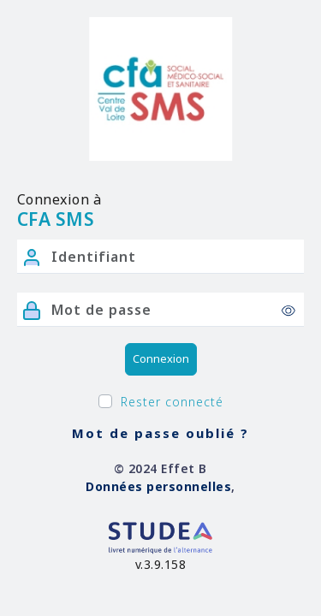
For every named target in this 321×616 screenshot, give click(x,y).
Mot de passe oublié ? (160, 432)
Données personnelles (158, 486)
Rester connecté (172, 402)
